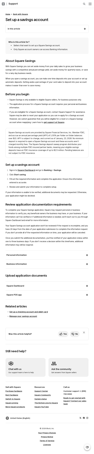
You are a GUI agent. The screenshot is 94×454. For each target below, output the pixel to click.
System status (41, 399)
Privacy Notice (47, 437)
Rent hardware (12, 395)
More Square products (15, 407)
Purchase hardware (14, 391)
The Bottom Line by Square (46, 403)
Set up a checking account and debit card (28, 312)
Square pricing (12, 403)
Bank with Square (20, 14)
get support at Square (54, 122)
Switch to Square (13, 399)
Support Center (41, 391)
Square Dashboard (26, 170)
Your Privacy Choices (47, 433)
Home (8, 14)
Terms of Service (47, 441)
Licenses (47, 445)
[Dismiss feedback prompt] (83, 332)
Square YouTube (42, 407)
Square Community (43, 395)
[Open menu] (90, 4)
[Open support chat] (87, 447)
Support (13, 3)
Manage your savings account (23, 316)
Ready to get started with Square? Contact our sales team (74, 401)
